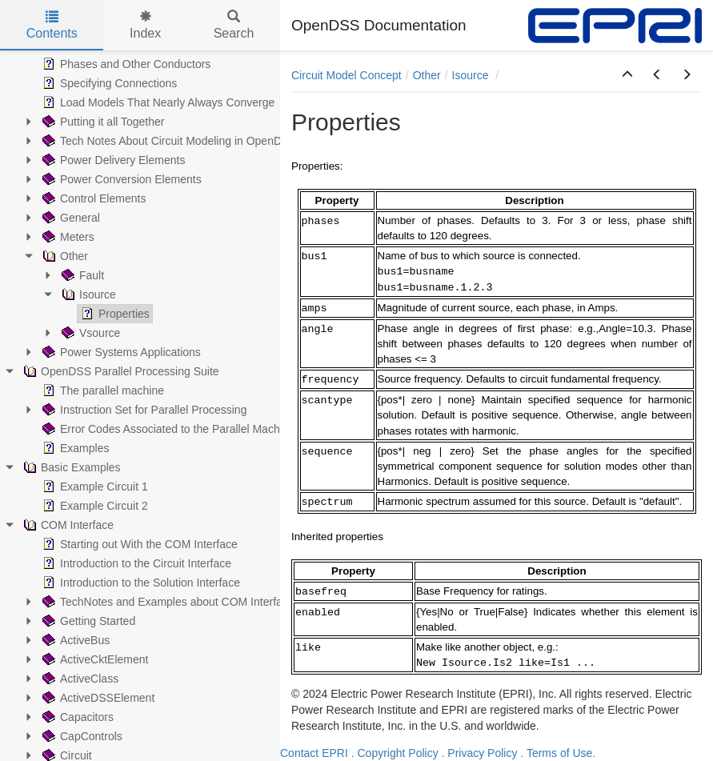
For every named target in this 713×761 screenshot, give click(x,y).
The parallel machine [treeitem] (101, 390)
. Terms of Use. (557, 753)
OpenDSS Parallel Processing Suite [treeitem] (119, 371)
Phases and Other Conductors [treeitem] (124, 64)
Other (427, 75)
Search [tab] (234, 25)
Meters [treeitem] (66, 236)
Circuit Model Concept (346, 75)
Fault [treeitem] (81, 275)
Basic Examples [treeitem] (70, 467)
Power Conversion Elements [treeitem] (120, 179)
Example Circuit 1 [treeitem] (93, 486)
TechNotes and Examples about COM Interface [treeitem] (166, 601)
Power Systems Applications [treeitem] (120, 352)
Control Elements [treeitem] (92, 198)
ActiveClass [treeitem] (78, 678)
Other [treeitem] (63, 256)
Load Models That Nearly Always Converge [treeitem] (156, 102)
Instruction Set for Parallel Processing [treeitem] (142, 409)
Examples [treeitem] (74, 448)
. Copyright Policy (395, 753)
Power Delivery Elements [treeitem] (112, 160)
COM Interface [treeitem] (67, 525)
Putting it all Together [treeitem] (102, 121)
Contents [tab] (52, 25)
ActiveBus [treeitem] (74, 640)
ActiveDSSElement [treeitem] (96, 697)
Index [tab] (145, 25)
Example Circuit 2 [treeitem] (93, 505)
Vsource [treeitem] (89, 332)
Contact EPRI (314, 753)
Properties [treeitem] (114, 313)
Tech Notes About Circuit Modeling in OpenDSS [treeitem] (168, 140)
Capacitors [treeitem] (76, 717)
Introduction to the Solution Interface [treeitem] (139, 582)
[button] (627, 75)
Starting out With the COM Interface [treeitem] (138, 544)
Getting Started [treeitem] (87, 621)
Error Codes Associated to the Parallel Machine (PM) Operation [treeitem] (207, 429)
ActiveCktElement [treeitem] (93, 659)
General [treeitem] (69, 217)
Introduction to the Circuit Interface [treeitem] (135, 563)
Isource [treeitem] (87, 294)
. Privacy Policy (480, 753)
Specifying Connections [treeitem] (108, 83)
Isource (472, 75)
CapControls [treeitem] (80, 736)
